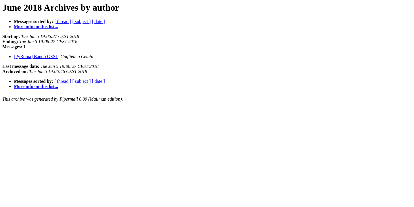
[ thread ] (62, 21)
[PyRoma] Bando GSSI (36, 56)
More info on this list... (36, 26)
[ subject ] (81, 21)
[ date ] (98, 21)
